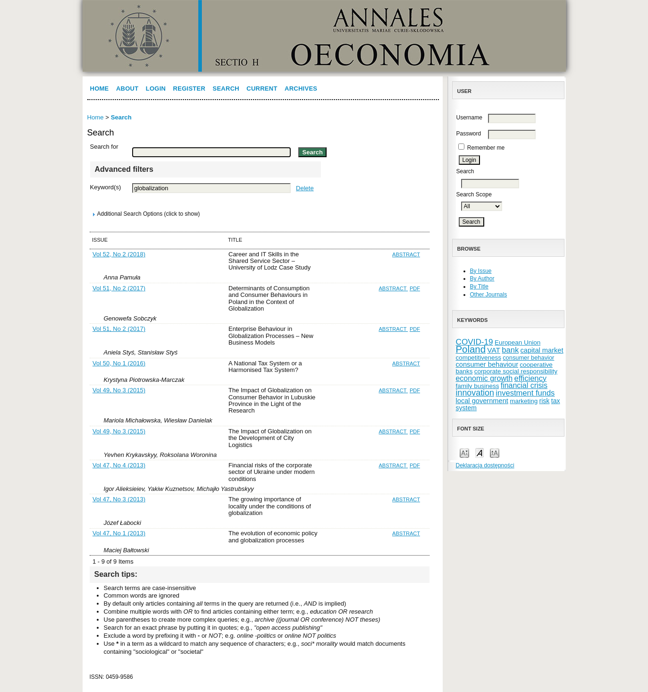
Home (99, 88)
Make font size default (479, 452)
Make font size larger (494, 452)
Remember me (486, 147)
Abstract (406, 254)
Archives (301, 88)
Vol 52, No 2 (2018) (119, 254)
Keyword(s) (105, 187)
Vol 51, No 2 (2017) (119, 288)
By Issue (481, 271)
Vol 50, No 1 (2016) (119, 363)
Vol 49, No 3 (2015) (119, 390)
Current (261, 88)
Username (469, 117)
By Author (482, 278)
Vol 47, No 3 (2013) (119, 499)
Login (156, 88)
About (127, 88)
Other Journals (488, 294)
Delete (305, 188)
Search (225, 88)
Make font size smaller (464, 452)
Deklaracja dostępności (485, 465)
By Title (479, 286)
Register (189, 88)
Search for (104, 146)
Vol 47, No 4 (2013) (119, 465)
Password (468, 133)
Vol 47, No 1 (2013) (119, 533)
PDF (415, 288)
